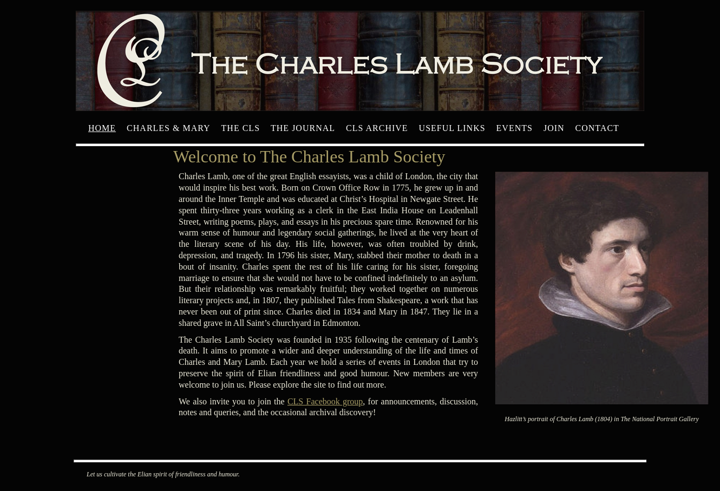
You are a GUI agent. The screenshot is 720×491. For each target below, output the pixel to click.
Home (102, 128)
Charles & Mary (168, 128)
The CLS (240, 128)
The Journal (303, 128)
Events (514, 128)
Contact (597, 128)
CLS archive (377, 128)
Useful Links (452, 128)
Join (554, 128)
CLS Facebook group (325, 401)
